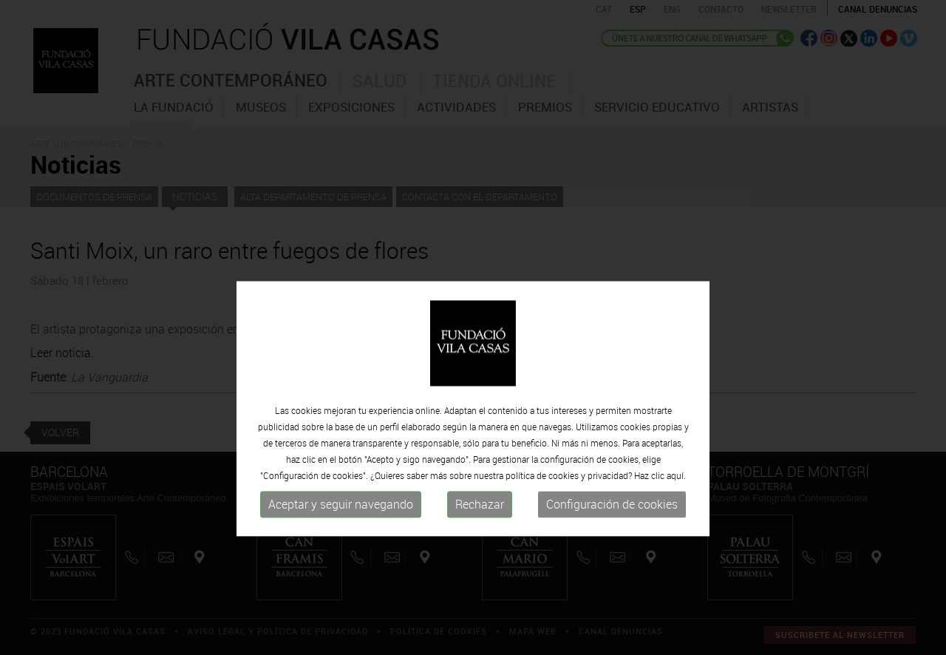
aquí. (676, 535)
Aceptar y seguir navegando (340, 564)
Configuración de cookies (612, 564)
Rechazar (479, 564)
